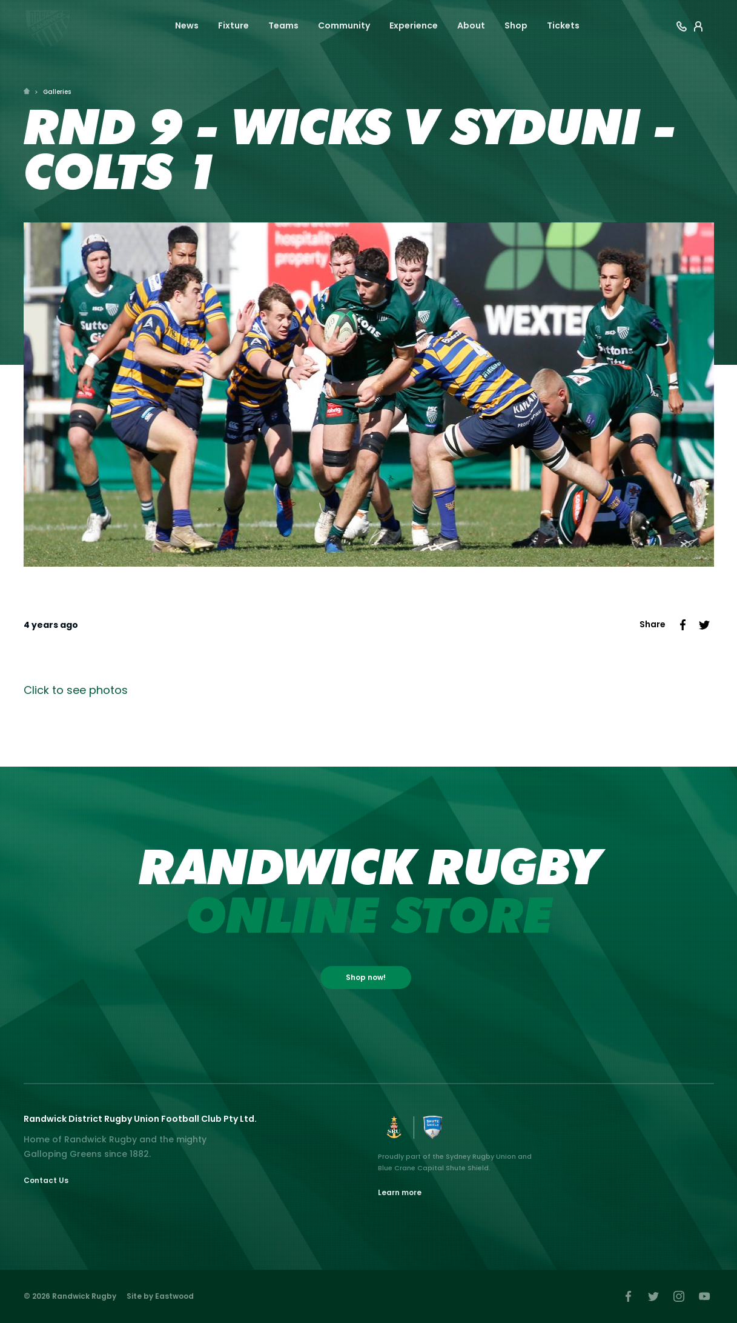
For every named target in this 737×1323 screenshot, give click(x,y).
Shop (515, 25)
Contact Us (46, 1180)
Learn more (399, 1192)
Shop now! (366, 977)
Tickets (563, 25)
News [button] (187, 25)
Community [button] (344, 25)
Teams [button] (283, 25)
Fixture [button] (233, 25)
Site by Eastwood (160, 1296)
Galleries (57, 91)
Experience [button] (413, 25)
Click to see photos (76, 690)
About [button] (471, 25)
